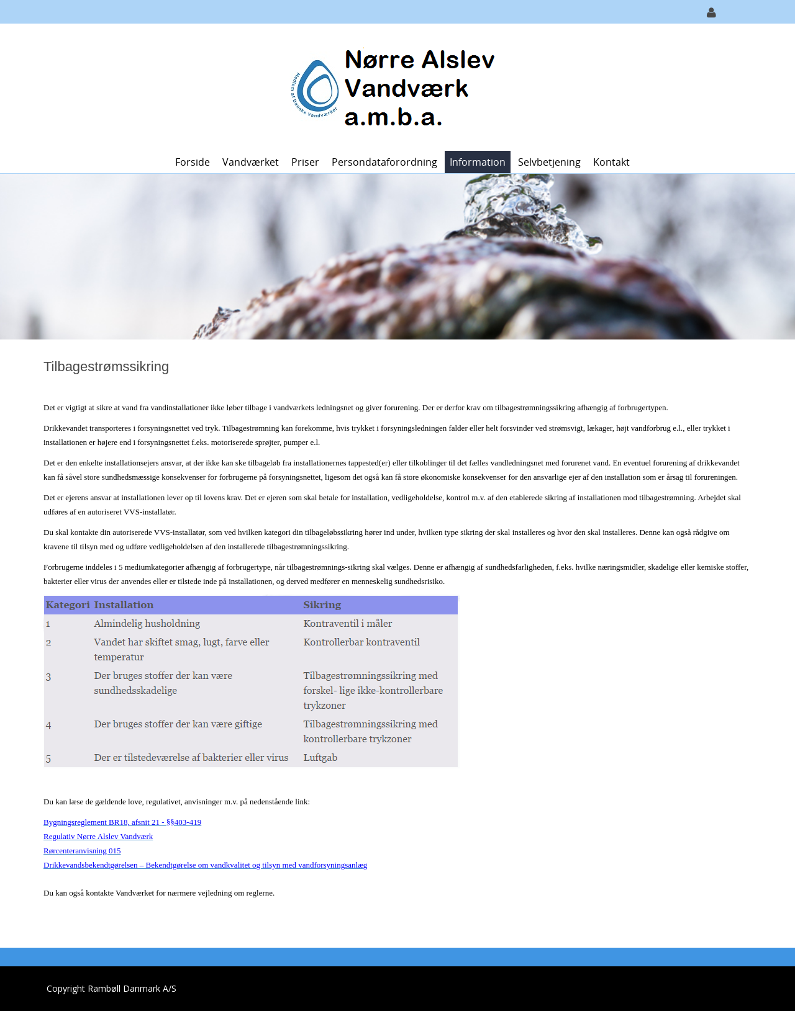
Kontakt (611, 162)
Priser (305, 162)
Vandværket (250, 162)
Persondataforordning (384, 162)
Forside (192, 162)
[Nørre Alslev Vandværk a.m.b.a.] (393, 86)
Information (478, 162)
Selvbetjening (549, 162)
